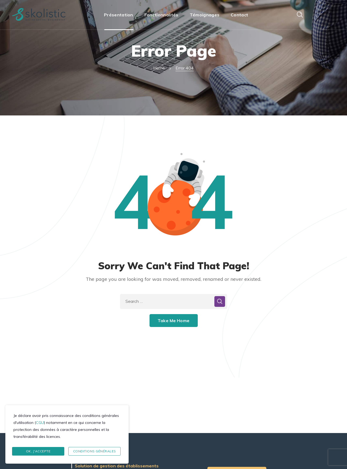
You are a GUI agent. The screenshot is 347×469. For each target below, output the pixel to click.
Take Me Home (173, 320)
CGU (40, 422)
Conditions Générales (94, 451)
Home (159, 68)
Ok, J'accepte (38, 451)
